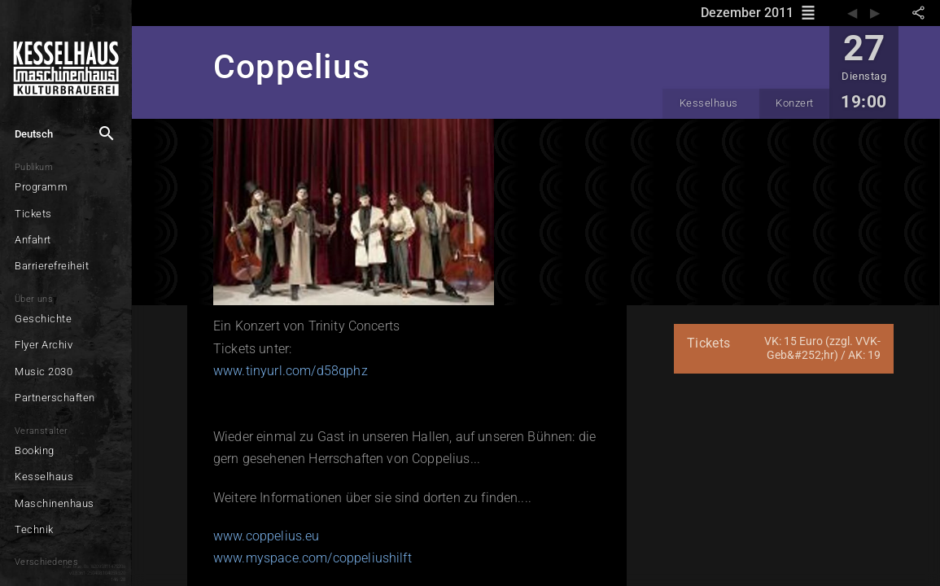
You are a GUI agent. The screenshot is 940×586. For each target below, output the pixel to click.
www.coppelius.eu (266, 536)
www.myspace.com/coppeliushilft (312, 558)
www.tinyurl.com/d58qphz (290, 370)
